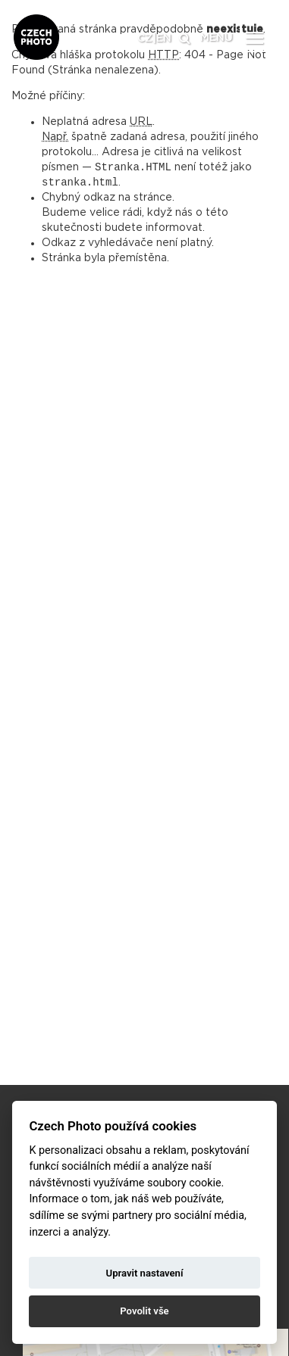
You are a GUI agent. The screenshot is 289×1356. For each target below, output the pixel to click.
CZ (144, 38)
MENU (216, 38)
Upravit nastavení (145, 1273)
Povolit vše (144, 1311)
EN (163, 38)
